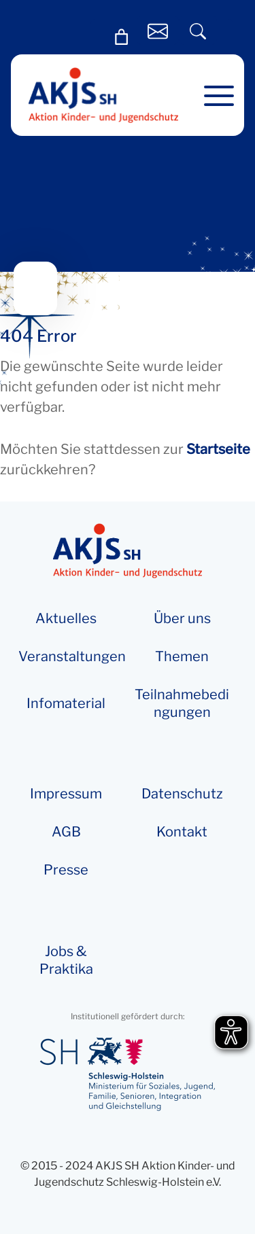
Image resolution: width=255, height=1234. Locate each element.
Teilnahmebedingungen (182, 703)
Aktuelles (66, 618)
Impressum (66, 794)
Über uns (182, 618)
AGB (66, 832)
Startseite (218, 449)
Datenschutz (182, 794)
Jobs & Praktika (66, 960)
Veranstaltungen (72, 656)
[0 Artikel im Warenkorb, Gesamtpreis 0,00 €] (122, 37)
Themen (182, 656)
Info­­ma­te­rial (66, 703)
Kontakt (181, 832)
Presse (66, 870)
